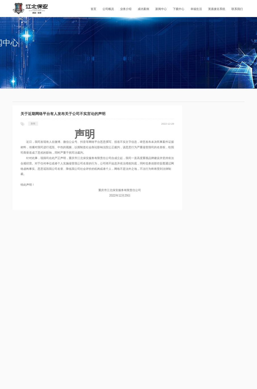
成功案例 (143, 9)
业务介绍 (125, 9)
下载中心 (178, 9)
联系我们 (237, 9)
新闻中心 (161, 9)
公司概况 (108, 9)
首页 (93, 9)
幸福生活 (196, 9)
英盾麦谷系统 (216, 9)
